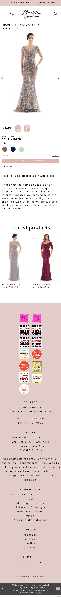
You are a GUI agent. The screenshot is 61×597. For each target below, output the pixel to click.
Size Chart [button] (54, 156)
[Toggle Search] (56, 13)
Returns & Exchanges (30, 508)
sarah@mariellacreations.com (30, 413)
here (39, 595)
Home (7, 25)
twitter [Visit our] (30, 544)
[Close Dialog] (3, 591)
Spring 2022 (11, 28)
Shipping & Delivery (30, 504)
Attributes (8, 168)
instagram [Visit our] (31, 540)
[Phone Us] (47, 3)
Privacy (30, 517)
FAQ (30, 500)
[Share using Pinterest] (27, 128)
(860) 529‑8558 (30, 409)
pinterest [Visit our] (30, 548)
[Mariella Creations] (30, 14)
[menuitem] (6, 13)
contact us (21, 206)
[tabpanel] (30, 72)
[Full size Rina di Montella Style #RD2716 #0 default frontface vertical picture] (30, 72)
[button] (6, 13)
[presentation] (15, 258)
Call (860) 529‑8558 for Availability (30, 162)
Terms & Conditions (30, 513)
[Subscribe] (42, 564)
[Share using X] (18, 128)
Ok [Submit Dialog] (58, 591)
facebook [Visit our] (30, 536)
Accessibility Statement (30, 521)
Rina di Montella (27, 25)
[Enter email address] (30, 564)
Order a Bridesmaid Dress (30, 496)
